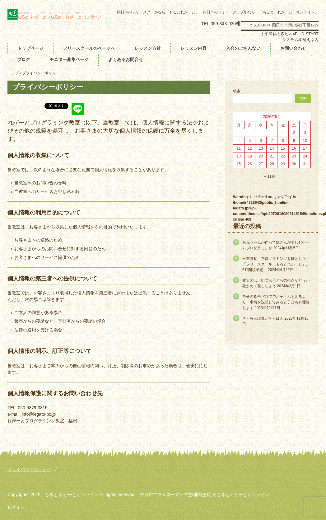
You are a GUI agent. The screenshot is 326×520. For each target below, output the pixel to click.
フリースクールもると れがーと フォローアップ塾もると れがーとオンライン (54, 17)
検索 (236, 91)
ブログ (23, 59)
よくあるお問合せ (125, 59)
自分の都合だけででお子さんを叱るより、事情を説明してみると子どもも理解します (276, 302)
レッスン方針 (148, 48)
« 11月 (269, 176)
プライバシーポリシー (29, 469)
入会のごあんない (243, 48)
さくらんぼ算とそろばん (262, 318)
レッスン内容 (193, 48)
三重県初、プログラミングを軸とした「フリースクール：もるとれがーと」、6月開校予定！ (276, 264)
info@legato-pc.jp (39, 414)
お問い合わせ (293, 48)
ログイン (16, 507)
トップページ (30, 48)
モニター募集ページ (69, 59)
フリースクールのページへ (89, 48)
